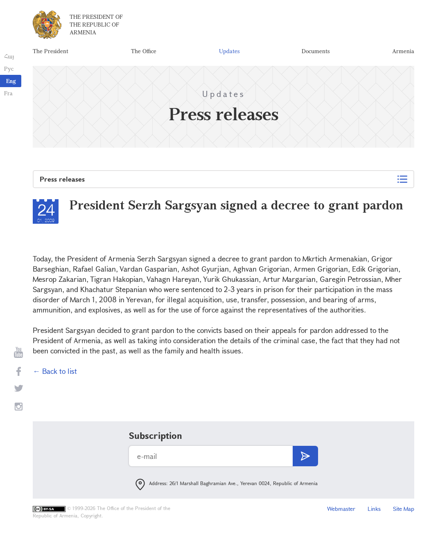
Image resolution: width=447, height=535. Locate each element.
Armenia (403, 51)
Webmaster (341, 509)
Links (374, 509)
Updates (229, 51)
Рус (9, 68)
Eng (11, 81)
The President (50, 51)
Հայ (9, 56)
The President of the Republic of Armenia (96, 24)
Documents (316, 51)
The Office (143, 51)
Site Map (403, 509)
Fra (8, 93)
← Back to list (55, 371)
